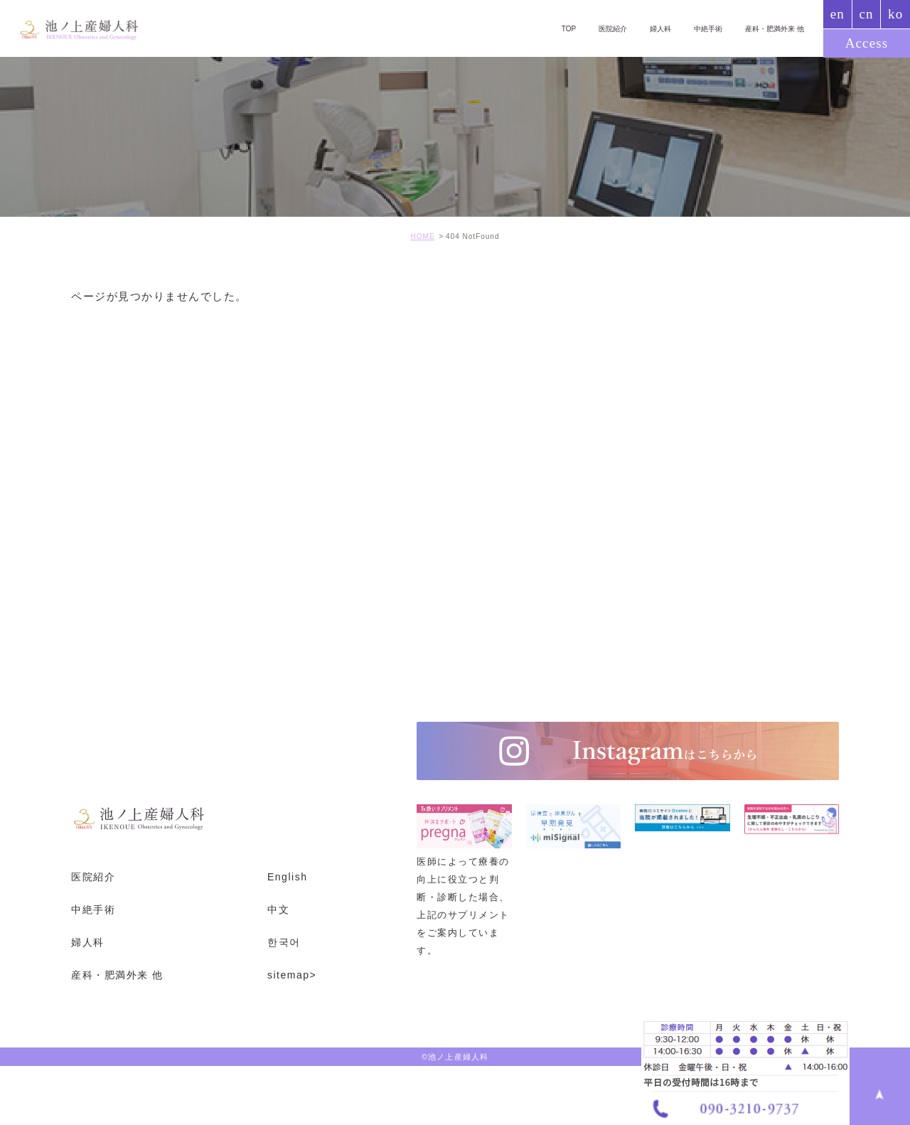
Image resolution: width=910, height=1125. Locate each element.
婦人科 (648, 28)
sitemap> (291, 974)
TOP (550, 28)
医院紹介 (598, 28)
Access (867, 43)
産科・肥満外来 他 (771, 28)
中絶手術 (699, 28)
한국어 (284, 942)
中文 (278, 909)
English (287, 877)
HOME (423, 236)
